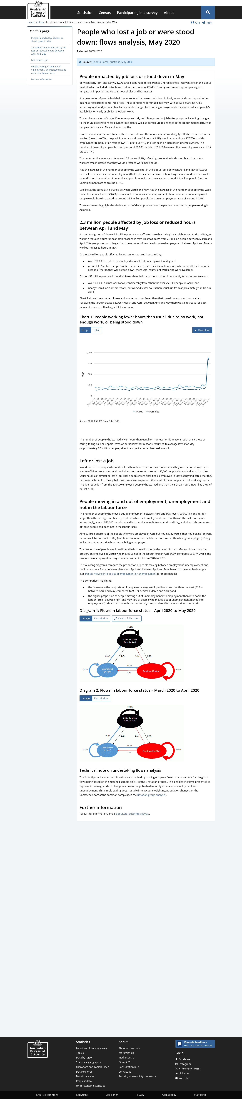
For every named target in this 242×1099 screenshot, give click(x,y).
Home (31, 22)
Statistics (84, 12)
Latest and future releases (91, 1048)
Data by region (84, 1057)
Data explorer (84, 1071)
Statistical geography (88, 1062)
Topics (80, 1053)
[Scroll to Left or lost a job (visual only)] (117, 461)
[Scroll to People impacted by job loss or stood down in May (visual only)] (187, 77)
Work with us (126, 1053)
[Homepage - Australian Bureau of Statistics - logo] (38, 9)
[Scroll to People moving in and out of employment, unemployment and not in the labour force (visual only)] (130, 508)
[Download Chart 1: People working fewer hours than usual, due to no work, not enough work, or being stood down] (202, 330)
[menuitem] (85, 12)
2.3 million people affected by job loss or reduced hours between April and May (48, 50)
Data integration (85, 1076)
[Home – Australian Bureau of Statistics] (37, 1049)
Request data (84, 1081)
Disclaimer (111, 1094)
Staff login (200, 1094)
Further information (41, 79)
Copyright (82, 1094)
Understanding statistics (90, 1085)
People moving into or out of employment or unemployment (121, 573)
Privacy (140, 1094)
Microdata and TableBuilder (92, 1067)
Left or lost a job (39, 60)
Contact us (125, 1071)
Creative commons (47, 1094)
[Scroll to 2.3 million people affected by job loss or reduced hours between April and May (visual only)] (131, 228)
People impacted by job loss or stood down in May (47, 39)
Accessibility (169, 1094)
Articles (40, 22)
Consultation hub (129, 1067)
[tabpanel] (146, 654)
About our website (129, 1048)
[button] (208, 12)
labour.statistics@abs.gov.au (132, 813)
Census (105, 12)
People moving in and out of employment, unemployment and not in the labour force (48, 69)
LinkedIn (184, 1073)
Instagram (185, 1064)
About (169, 12)
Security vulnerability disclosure (137, 1076)
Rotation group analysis (151, 795)
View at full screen (128, 618)
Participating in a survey (137, 12)
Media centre (126, 1057)
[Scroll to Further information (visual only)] (125, 808)
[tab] (85, 330)
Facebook (184, 1059)
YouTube (184, 1078)
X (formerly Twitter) (190, 1068)
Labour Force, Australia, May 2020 (112, 62)
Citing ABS (124, 1062)
